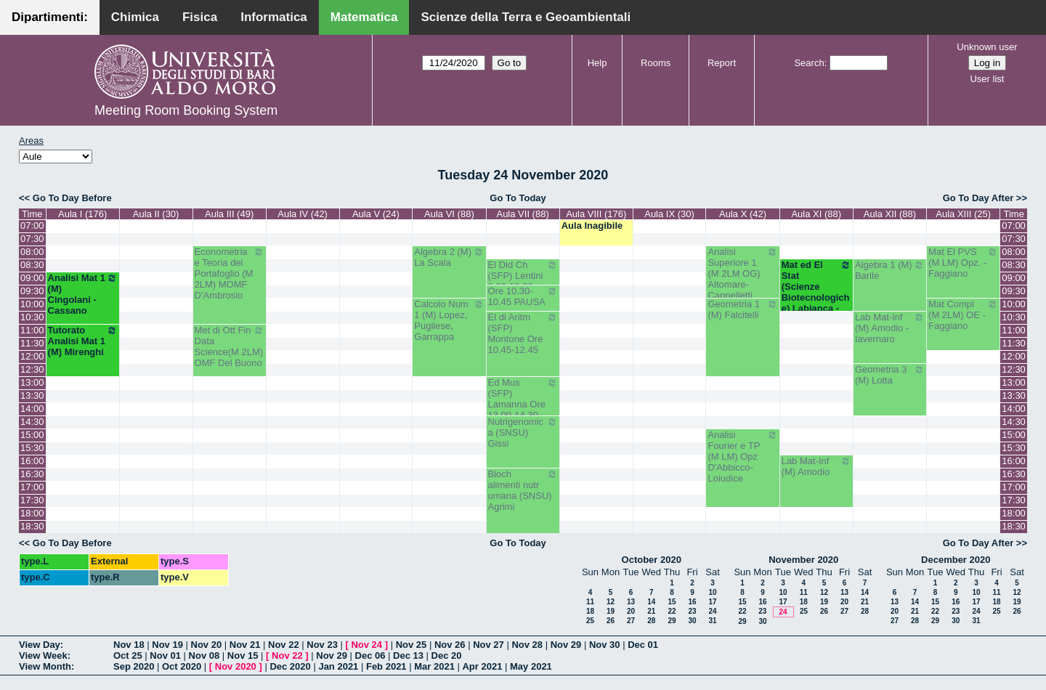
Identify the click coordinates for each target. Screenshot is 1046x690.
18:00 (32, 513)
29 (672, 621)
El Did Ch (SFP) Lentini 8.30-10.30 (523, 275)
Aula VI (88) (449, 213)
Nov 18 (129, 644)
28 (651, 621)
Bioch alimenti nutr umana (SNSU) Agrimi (523, 490)
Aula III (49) (229, 213)
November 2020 (803, 559)
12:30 (32, 369)
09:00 (32, 277)
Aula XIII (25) (963, 213)
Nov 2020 (235, 666)
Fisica (199, 17)
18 (590, 611)
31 (712, 621)
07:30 (32, 238)
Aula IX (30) (669, 213)
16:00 (32, 460)
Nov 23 (322, 644)
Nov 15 (243, 655)
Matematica (364, 17)
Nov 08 (204, 655)
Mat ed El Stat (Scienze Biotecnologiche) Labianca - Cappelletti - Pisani (816, 297)
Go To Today (518, 197)
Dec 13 (408, 655)
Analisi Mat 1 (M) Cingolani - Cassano (83, 294)
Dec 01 (643, 644)
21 (651, 611)
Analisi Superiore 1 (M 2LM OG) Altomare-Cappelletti (742, 273)
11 (590, 602)
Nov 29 (566, 644)
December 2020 (955, 559)
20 (631, 611)
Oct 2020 (181, 666)
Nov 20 (206, 644)
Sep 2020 (133, 666)
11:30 (32, 343)
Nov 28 (527, 644)
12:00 (32, 356)
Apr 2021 (482, 666)
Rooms (655, 62)
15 (672, 602)
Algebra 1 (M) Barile (890, 270)
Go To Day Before (72, 197)
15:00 (32, 434)
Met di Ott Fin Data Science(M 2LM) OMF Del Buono (229, 346)
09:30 (32, 290)
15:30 (32, 447)
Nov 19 (167, 644)
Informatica (273, 17)
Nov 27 (488, 644)
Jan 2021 (338, 666)
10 (712, 592)
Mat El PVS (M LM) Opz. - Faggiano (963, 262)
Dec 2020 (289, 666)
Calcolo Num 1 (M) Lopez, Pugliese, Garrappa (449, 320)
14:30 (32, 421)
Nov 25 (411, 644)
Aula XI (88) (816, 213)
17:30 (32, 500)
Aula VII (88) (522, 213)
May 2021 (531, 666)
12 (611, 602)
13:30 (32, 395)
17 (712, 602)
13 (631, 602)
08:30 (32, 264)
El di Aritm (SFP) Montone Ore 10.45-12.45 (523, 333)
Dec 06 (370, 655)
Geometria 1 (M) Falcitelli (742, 309)
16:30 (32, 473)
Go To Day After (978, 197)
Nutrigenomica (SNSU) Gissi (523, 432)
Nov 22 (283, 644)
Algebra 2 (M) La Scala (449, 257)
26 (611, 621)
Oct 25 (127, 655)
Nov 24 (366, 644)
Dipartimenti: (50, 17)
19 (611, 611)
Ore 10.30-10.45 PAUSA (523, 296)
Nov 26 (450, 644)
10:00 (32, 304)
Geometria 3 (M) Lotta (890, 375)
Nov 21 (245, 644)
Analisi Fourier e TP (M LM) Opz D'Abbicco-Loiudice (742, 456)
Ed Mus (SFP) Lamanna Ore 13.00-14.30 (523, 399)
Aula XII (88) (890, 213)
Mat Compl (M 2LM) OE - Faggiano (963, 315)
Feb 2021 (386, 666)
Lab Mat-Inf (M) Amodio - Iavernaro (890, 328)
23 (692, 611)
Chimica (135, 17)
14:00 (32, 408)
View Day (39, 644)
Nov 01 (165, 655)
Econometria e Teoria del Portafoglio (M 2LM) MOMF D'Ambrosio (229, 273)
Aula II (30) (156, 213)
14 (651, 602)
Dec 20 (446, 655)
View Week (43, 655)
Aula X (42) (742, 213)
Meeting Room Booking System (185, 110)
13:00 (32, 382)
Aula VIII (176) (596, 213)
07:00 (32, 225)
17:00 (32, 487)
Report (722, 62)
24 (712, 611)
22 (672, 611)
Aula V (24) (376, 213)
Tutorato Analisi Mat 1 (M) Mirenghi (83, 341)
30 (692, 621)
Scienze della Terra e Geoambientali (526, 17)
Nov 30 (604, 644)
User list (987, 78)
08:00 (32, 251)
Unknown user (987, 46)
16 (692, 602)
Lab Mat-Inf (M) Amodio (816, 466)
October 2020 (651, 559)
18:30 (32, 526)
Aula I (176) (82, 213)
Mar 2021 (434, 666)
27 (631, 621)
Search (809, 62)
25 (590, 621)
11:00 (32, 330)
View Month (45, 666)
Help (597, 62)
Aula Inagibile (592, 225)
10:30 (32, 317)
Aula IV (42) (302, 213)
